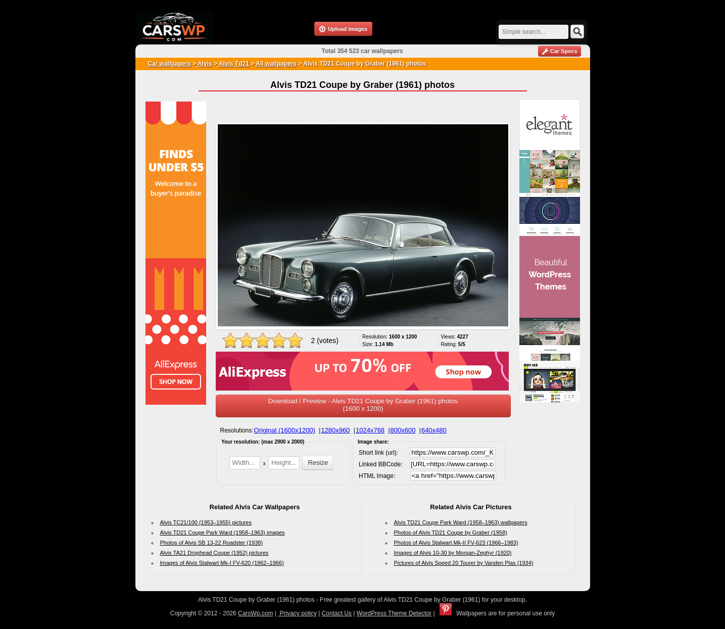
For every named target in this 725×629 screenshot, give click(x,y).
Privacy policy (297, 613)
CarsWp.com (255, 613)
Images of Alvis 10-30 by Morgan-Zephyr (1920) (453, 553)
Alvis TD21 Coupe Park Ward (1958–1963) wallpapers (460, 522)
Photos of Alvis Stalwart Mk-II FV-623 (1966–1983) (456, 543)
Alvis (205, 63)
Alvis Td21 (233, 63)
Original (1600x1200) (284, 430)
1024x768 (370, 430)
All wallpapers (276, 63)
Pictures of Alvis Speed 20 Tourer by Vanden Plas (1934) (464, 563)
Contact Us (337, 613)
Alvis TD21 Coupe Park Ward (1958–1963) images (222, 532)
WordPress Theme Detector (394, 613)
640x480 (434, 430)
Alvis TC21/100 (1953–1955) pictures (206, 522)
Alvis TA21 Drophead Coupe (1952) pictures (214, 553)
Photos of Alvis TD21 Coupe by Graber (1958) (450, 532)
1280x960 (335, 430)
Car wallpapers (169, 63)
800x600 (403, 430)
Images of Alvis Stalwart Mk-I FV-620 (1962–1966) (222, 563)
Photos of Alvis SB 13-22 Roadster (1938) (211, 543)
